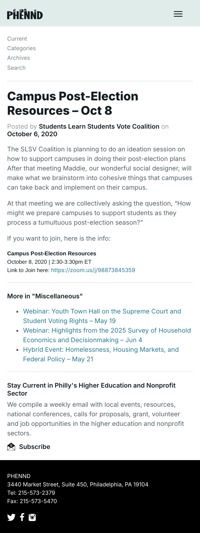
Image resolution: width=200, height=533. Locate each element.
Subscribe (28, 447)
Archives (18, 58)
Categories (21, 48)
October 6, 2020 (32, 134)
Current (17, 38)
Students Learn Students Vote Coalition (99, 126)
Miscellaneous (57, 296)
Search (16, 68)
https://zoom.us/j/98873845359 (93, 270)
